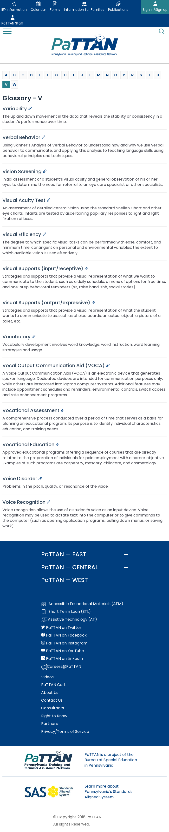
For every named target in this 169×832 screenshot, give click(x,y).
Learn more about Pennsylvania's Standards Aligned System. (108, 791)
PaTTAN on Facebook (64, 635)
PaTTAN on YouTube (62, 651)
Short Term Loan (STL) (66, 611)
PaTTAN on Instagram (64, 643)
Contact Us (52, 700)
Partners (49, 723)
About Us (49, 692)
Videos (47, 677)
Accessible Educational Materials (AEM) (82, 604)
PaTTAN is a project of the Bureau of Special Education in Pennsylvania (110, 760)
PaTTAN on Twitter (61, 627)
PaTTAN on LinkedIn (62, 658)
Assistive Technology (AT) (69, 620)
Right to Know (54, 716)
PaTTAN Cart (53, 684)
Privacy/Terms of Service (65, 731)
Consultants (52, 708)
